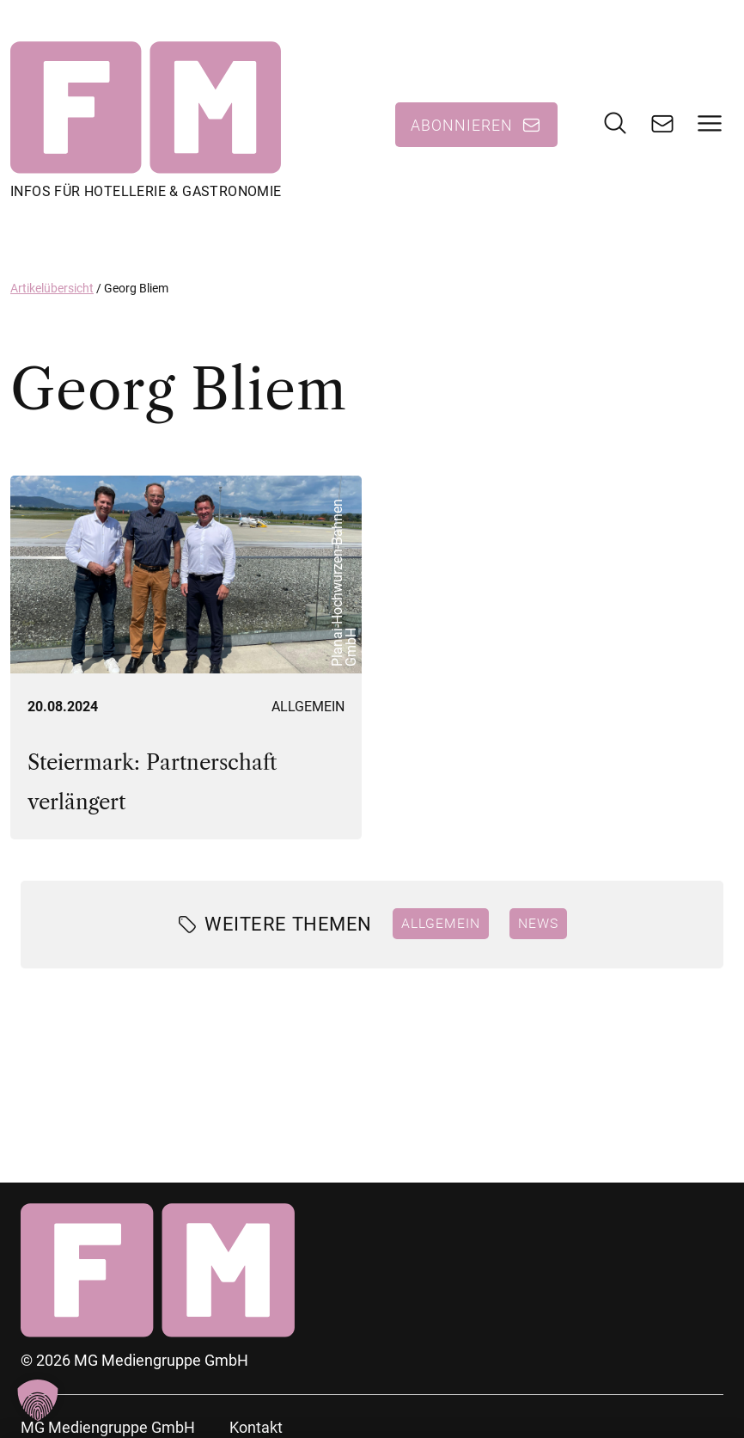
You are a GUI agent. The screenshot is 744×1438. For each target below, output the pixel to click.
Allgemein (308, 706)
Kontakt (256, 1427)
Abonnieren (462, 124)
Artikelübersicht (52, 288)
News (538, 922)
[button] (38, 1400)
